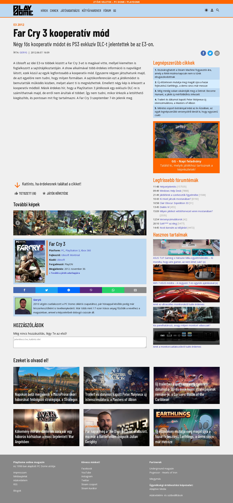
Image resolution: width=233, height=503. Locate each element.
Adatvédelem (20, 480)
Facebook (86, 468)
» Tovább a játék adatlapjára (64, 273)
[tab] (79, 233)
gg (114, 10)
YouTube (86, 472)
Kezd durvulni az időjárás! (173, 227)
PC (62, 250)
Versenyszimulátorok (171, 219)
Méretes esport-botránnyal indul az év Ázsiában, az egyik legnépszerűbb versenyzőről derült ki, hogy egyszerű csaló (186, 112)
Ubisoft (61, 259)
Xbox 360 (86, 250)
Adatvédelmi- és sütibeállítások (166, 495)
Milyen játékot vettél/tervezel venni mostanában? (186, 211)
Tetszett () (25, 193)
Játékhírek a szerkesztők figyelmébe (179, 194)
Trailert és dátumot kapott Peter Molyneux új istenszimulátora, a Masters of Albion (180, 101)
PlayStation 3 (73, 250)
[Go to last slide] (17, 223)
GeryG (23, 52)
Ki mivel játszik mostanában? (175, 198)
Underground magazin (161, 468)
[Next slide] (142, 223)
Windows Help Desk (170, 190)
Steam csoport (89, 484)
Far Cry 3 (57, 244)
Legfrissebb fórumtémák (175, 180)
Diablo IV (164, 207)
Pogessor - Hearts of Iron (163, 472)
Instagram (87, 476)
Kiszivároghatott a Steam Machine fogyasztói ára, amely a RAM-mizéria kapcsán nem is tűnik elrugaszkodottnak (183, 73)
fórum (107, 10)
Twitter (85, 480)
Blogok (17, 490)
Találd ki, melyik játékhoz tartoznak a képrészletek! (186, 165)
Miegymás (155, 478)
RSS (15, 484)
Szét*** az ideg (168, 223)
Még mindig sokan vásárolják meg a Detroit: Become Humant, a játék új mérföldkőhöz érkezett (185, 92)
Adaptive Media (157, 489)
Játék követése (55, 193)
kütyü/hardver (91, 10)
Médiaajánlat (20, 476)
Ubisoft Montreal (70, 255)
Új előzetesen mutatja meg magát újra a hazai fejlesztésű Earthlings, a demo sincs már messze (181, 84)
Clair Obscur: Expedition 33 (174, 203)
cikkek (54, 10)
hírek (44, 10)
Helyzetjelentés (168, 186)
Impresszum (20, 472)
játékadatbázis (70, 10)
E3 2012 (18, 25)
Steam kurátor (89, 488)
